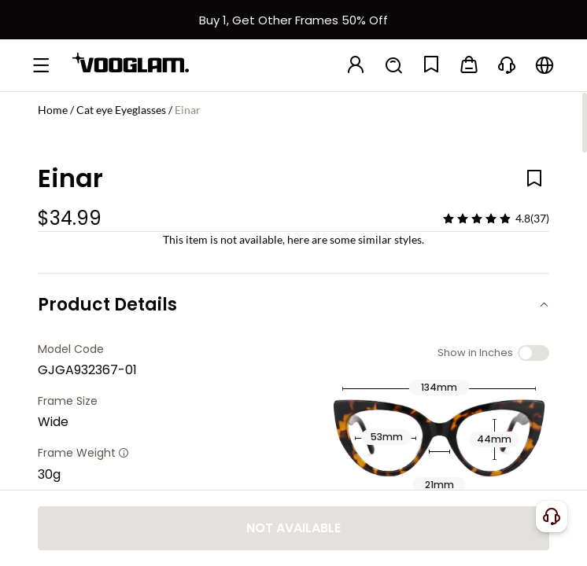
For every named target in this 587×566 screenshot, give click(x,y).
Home (53, 109)
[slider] (476, 218)
